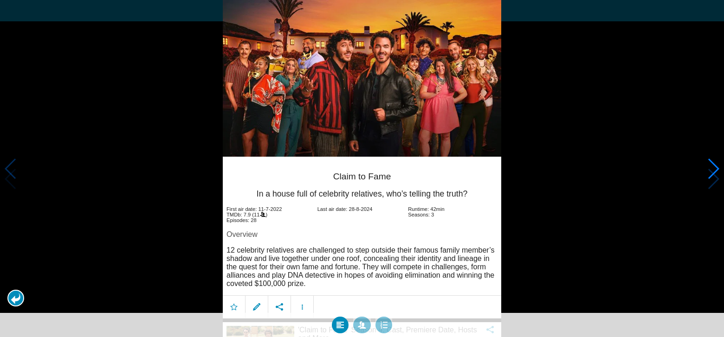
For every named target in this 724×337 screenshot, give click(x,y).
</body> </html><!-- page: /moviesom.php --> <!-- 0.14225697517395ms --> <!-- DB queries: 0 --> (362, 168)
